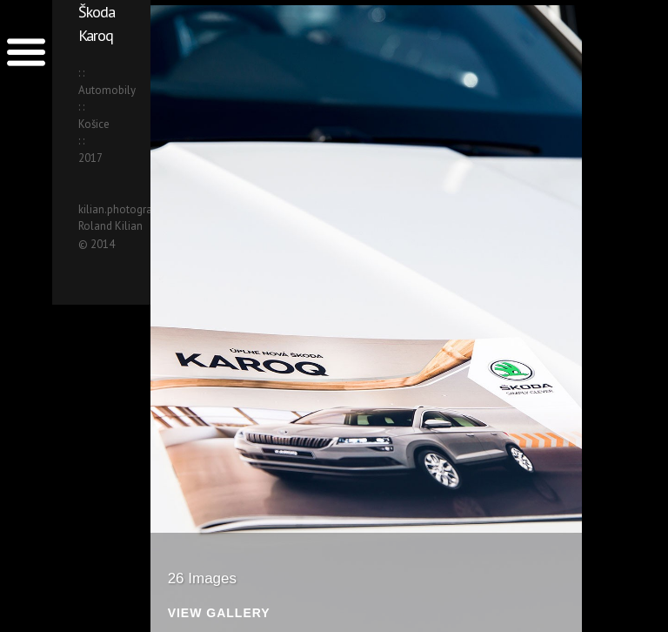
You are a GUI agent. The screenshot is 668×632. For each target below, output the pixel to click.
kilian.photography (124, 209)
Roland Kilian (110, 226)
